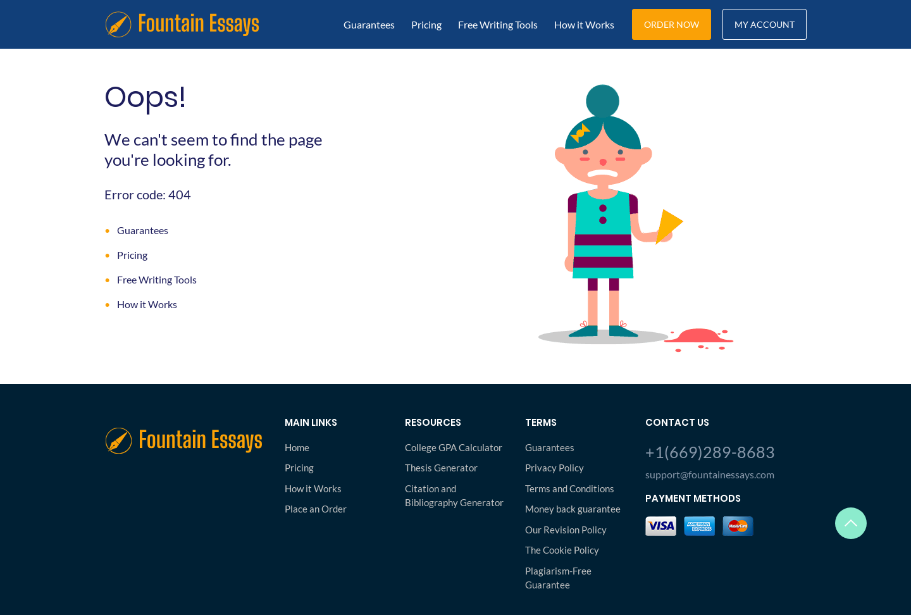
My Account (764, 24)
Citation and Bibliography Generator (454, 496)
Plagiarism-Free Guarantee (558, 578)
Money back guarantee (573, 508)
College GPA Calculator (453, 447)
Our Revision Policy (566, 529)
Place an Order (316, 508)
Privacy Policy (554, 467)
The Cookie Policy (562, 550)
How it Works (584, 24)
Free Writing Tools (498, 24)
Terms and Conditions (569, 488)
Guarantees (369, 24)
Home (297, 447)
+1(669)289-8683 (710, 451)
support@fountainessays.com (709, 474)
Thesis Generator (441, 467)
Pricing (426, 24)
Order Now (671, 24)
